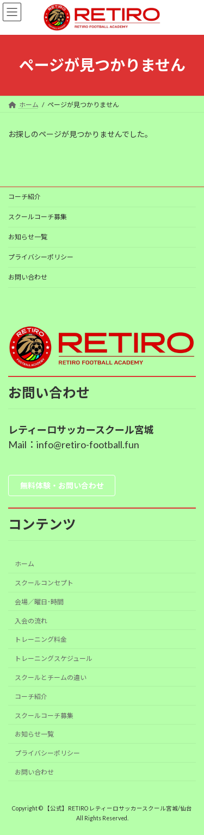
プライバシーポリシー (40, 257)
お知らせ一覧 (27, 237)
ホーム (24, 564)
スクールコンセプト (44, 583)
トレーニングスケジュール (53, 658)
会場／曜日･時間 (39, 602)
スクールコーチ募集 (37, 217)
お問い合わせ (27, 277)
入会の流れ (31, 621)
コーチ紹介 (24, 197)
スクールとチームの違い (50, 677)
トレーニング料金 (41, 639)
